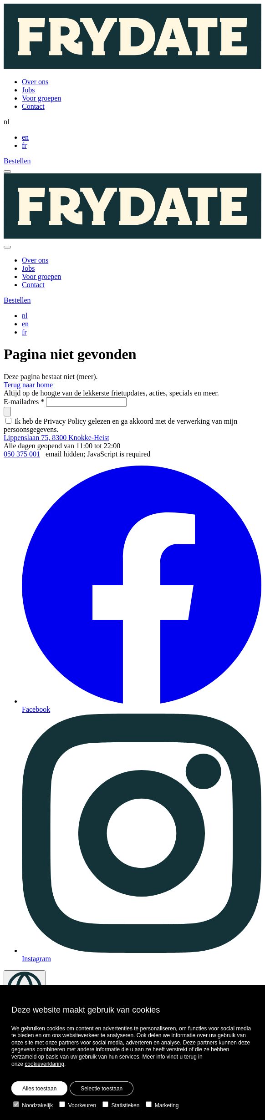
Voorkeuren (77, 1105)
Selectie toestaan (101, 1088)
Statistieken (120, 1105)
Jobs (28, 90)
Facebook (141, 589)
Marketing (162, 1105)
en (25, 137)
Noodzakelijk (33, 1105)
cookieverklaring (44, 1064)
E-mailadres (24, 401)
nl (24, 315)
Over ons (35, 82)
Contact (33, 106)
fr (24, 145)
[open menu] (7, 171)
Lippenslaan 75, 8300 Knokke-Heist (56, 437)
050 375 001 (22, 454)
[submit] (7, 411)
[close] (7, 247)
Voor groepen (41, 98)
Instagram (141, 838)
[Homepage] (132, 37)
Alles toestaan (39, 1088)
